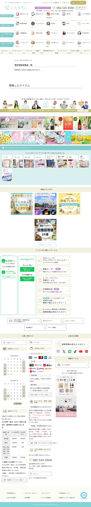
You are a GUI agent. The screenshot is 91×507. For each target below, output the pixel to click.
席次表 (50, 23)
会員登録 (56, 2)
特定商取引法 (11, 493)
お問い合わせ (81, 8)
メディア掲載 (51, 327)
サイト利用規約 (46, 497)
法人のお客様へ (11, 497)
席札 (65, 23)
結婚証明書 (21, 23)
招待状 (66, 14)
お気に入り (66, 2)
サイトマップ (46, 493)
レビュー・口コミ (70, 321)
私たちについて (47, 321)
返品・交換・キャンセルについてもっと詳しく (41, 443)
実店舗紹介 (29, 327)
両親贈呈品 (21, 33)
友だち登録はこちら (8, 277)
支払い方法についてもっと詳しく (40, 395)
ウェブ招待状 (83, 14)
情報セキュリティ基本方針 (67, 497)
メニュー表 (83, 23)
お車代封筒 (83, 33)
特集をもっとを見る (45, 245)
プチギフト (52, 33)
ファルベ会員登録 (6, 266)
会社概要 (27, 497)
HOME (16, 60)
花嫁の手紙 (36, 33)
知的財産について (64, 493)
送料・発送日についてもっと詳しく (13, 480)
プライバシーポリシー (31, 493)
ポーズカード (68, 42)
